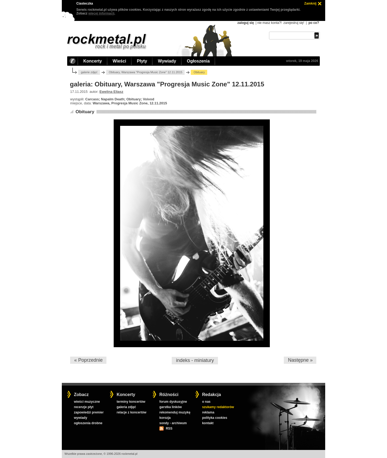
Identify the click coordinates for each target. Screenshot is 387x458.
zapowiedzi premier (89, 412)
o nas (206, 402)
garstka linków (170, 407)
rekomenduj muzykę (174, 412)
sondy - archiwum (173, 423)
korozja (165, 418)
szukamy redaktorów (218, 407)
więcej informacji (101, 13)
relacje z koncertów (131, 412)
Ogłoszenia (198, 61)
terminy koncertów (131, 402)
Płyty (142, 61)
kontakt (208, 423)
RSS (169, 428)
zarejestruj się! (293, 23)
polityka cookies (214, 418)
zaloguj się (245, 23)
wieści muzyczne (87, 402)
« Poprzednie (88, 360)
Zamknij (310, 3)
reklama (208, 412)
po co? (314, 23)
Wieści (119, 61)
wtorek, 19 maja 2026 (302, 61)
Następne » (300, 360)
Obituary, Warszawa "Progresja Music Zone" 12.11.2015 (145, 72)
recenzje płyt (84, 407)
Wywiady (167, 61)
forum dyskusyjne (173, 402)
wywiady (80, 418)
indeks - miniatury (195, 360)
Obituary (85, 111)
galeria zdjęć (126, 407)
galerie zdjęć (89, 72)
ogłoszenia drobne (88, 423)
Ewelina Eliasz (111, 92)
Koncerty (92, 61)
